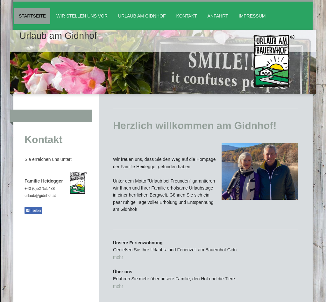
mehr (118, 257)
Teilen (33, 210)
